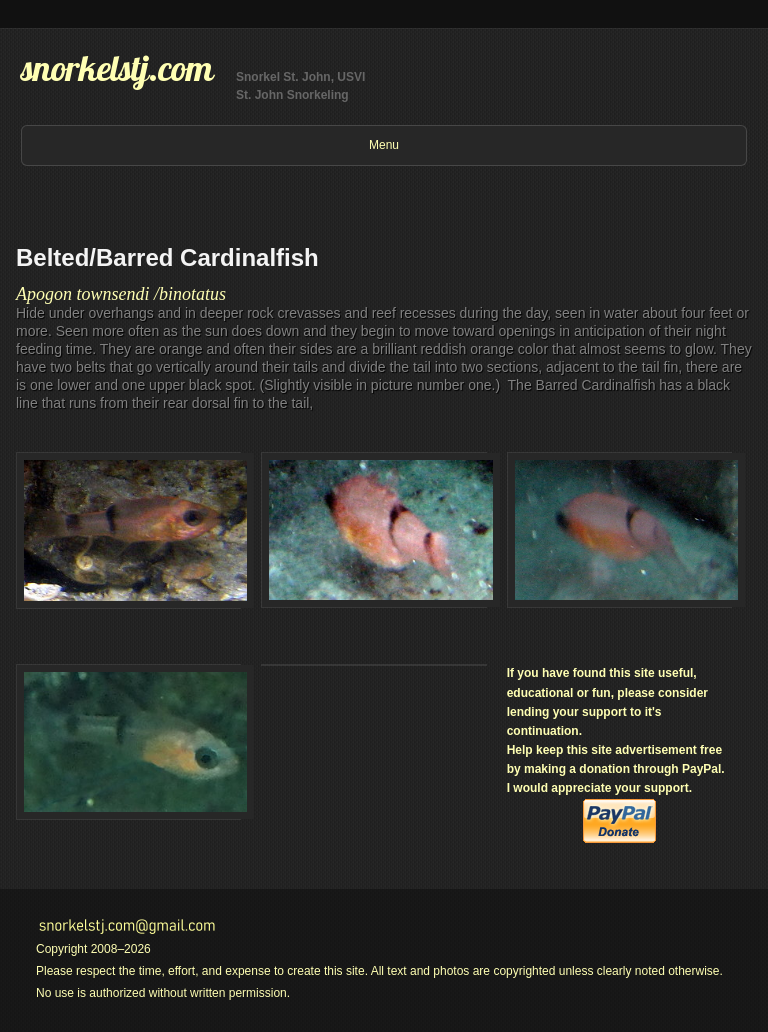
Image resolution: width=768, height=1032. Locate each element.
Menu (384, 145)
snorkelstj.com (117, 68)
